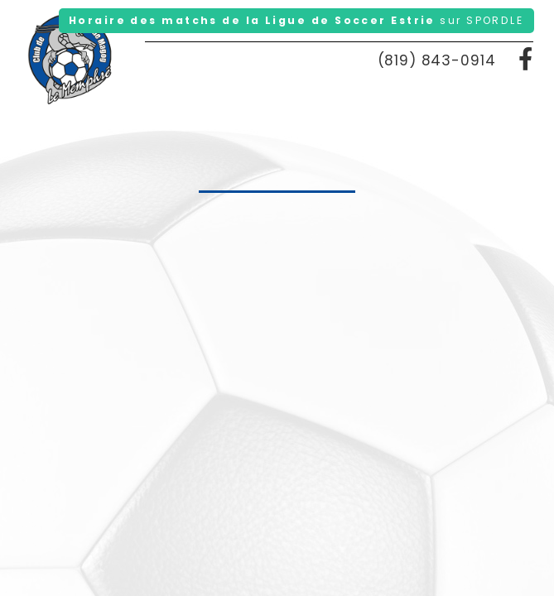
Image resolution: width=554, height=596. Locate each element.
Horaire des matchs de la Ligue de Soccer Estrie (296, 20)
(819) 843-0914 (437, 60)
